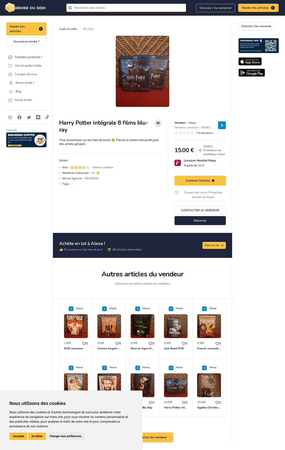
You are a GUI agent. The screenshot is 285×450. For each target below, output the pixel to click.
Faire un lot (214, 245)
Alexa (192, 123)
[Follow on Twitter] (29, 117)
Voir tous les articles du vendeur (142, 437)
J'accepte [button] (18, 436)
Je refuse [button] (37, 436)
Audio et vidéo (68, 29)
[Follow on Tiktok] (47, 117)
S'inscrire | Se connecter (216, 8)
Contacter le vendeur (200, 210)
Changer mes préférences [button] (65, 436)
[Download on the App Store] (250, 61)
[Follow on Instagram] (10, 117)
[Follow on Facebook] (19, 117)
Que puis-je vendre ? (26, 41)
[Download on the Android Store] (252, 72)
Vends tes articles (258, 7)
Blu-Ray (88, 29)
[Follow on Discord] (38, 117)
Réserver (200, 220)
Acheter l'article (200, 180)
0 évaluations (204, 133)
